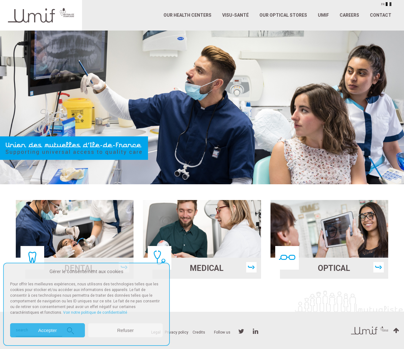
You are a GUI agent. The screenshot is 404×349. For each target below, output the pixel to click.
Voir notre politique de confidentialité (95, 312)
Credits (199, 332)
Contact (380, 15)
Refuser (125, 330)
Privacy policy (176, 332)
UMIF (323, 15)
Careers (349, 15)
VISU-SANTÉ (235, 15)
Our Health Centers (187, 15)
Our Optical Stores (283, 15)
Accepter (47, 330)
